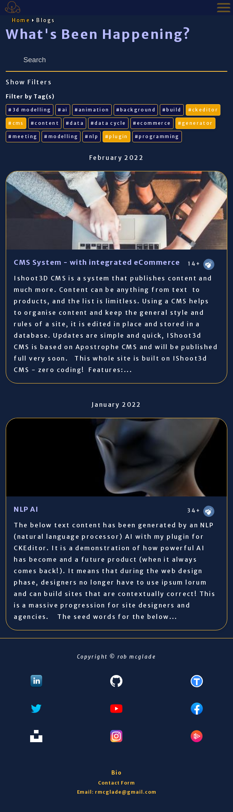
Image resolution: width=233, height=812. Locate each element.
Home (21, 20)
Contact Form (116, 783)
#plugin (116, 136)
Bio (116, 772)
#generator (195, 123)
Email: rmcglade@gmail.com (116, 792)
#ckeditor (203, 110)
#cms (16, 123)
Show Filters (29, 82)
